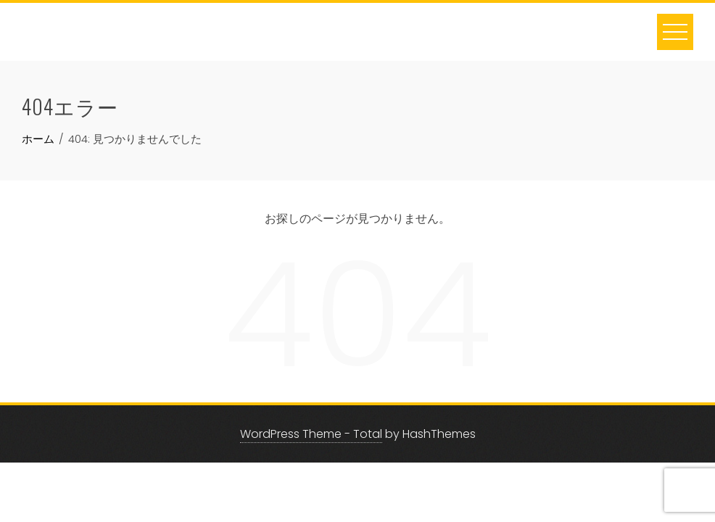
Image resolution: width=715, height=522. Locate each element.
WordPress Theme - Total (311, 434)
